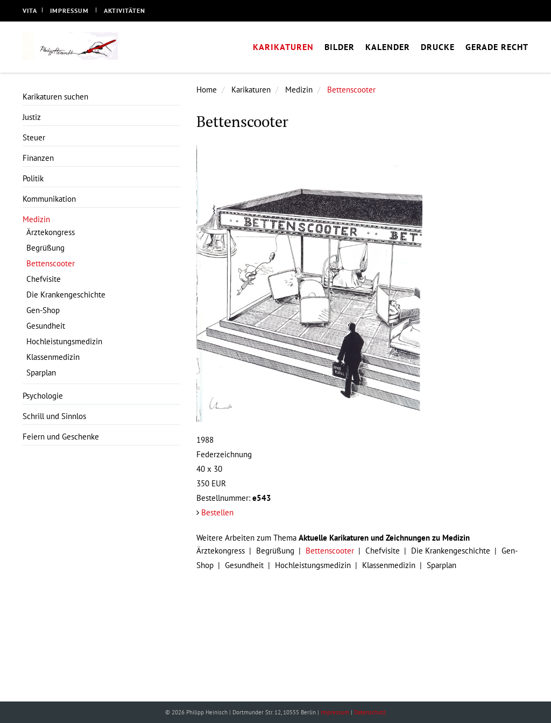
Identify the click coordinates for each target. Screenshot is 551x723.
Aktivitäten (124, 10)
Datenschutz (370, 712)
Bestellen (217, 512)
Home (206, 89)
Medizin (299, 89)
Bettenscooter (351, 89)
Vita (30, 10)
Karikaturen (251, 89)
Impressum (69, 10)
